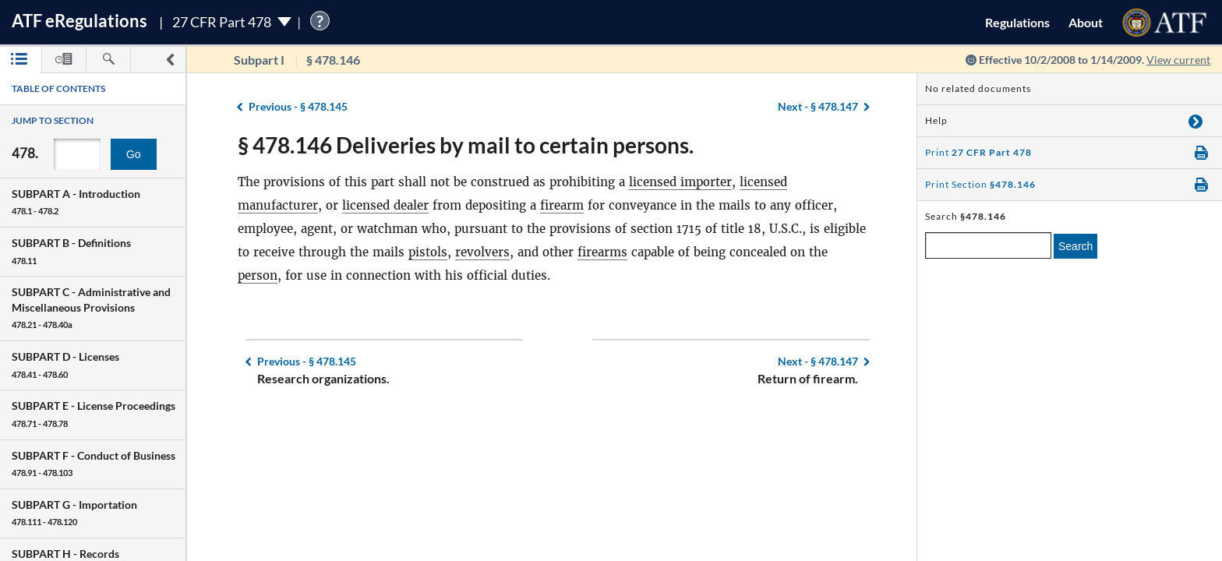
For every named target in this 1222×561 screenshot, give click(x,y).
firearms (602, 252)
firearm (562, 205)
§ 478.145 (298, 106)
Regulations (1017, 22)
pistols (427, 252)
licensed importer (680, 182)
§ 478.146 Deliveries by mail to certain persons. (466, 145)
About (1085, 22)
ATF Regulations (79, 20)
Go (133, 154)
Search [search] (1075, 246)
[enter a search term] (988, 245)
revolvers (482, 252)
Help (936, 120)
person (257, 275)
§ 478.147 (818, 106)
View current (1178, 59)
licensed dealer (385, 205)
